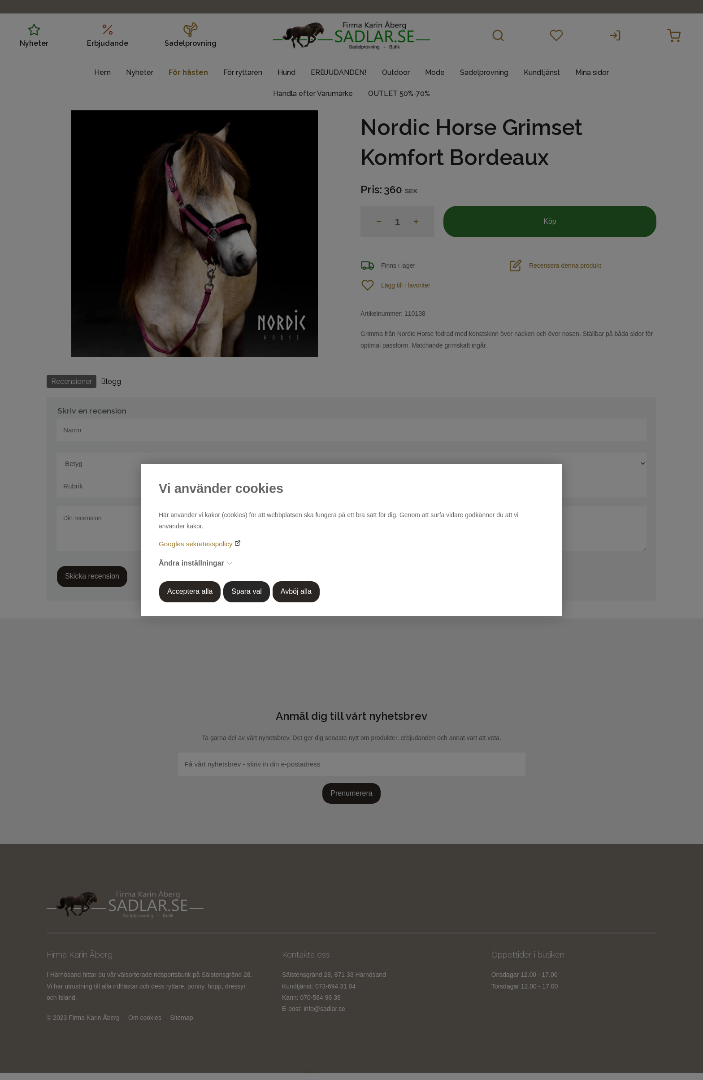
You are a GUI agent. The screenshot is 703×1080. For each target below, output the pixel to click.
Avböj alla (296, 591)
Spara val (246, 591)
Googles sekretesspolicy (196, 544)
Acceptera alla (190, 591)
